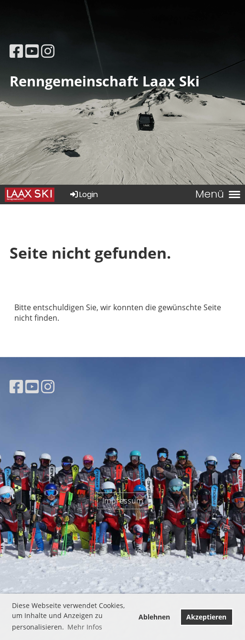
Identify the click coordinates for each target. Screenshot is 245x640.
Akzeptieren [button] (206, 616)
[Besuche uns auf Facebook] (16, 51)
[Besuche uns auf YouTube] (32, 51)
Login (83, 194)
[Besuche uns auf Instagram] (47, 51)
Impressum (122, 500)
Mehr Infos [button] (84, 626)
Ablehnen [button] (154, 616)
